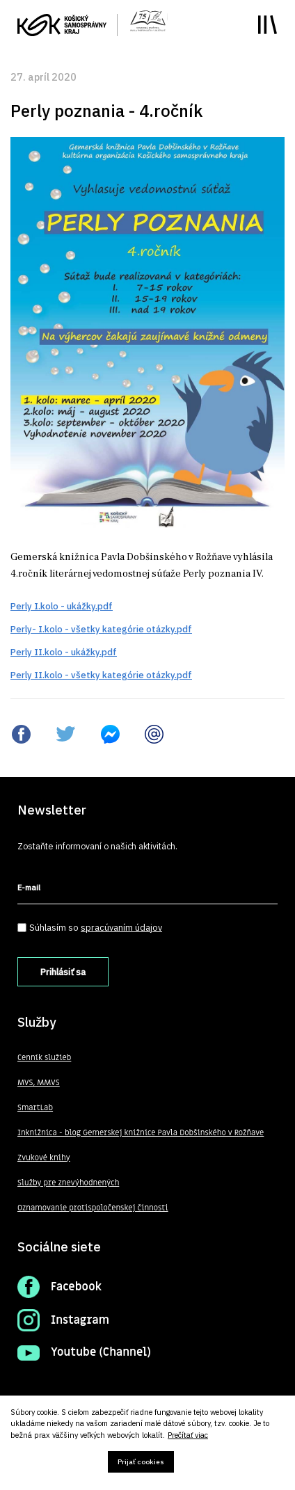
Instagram (80, 1320)
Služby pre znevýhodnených (68, 1183)
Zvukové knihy (43, 1158)
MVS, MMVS (38, 1083)
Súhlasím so (95, 928)
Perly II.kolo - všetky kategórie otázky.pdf (101, 675)
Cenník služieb (44, 1057)
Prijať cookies (141, 1461)
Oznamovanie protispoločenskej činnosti (92, 1208)
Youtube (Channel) (101, 1352)
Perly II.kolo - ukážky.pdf (63, 652)
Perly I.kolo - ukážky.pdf (61, 606)
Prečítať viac (188, 1435)
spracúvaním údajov (121, 928)
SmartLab (35, 1108)
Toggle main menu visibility (267, 24)
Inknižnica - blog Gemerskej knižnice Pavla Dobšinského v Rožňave (140, 1133)
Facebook (76, 1287)
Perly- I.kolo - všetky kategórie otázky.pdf (101, 629)
